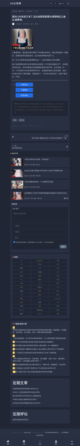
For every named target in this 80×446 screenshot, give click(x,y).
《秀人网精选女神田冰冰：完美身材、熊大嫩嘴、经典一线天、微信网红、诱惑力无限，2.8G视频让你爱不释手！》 (39, 360)
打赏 (15, 126)
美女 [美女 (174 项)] (21, 298)
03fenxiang (27, 432)
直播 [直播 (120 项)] (21, 291)
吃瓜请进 (24, 95)
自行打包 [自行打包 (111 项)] (58, 298)
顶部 (72, 442)
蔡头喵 (21, 120)
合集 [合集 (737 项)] (39, 268)
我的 (56, 442)
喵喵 (14, 120)
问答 (40, 442)
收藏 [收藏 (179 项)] (58, 279)
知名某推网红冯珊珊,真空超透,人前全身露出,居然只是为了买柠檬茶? (39, 349)
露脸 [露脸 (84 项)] (58, 310)
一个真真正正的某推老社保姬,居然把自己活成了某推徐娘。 (36, 353)
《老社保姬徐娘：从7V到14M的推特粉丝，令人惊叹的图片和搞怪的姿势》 (40, 338)
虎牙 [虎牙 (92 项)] (21, 302)
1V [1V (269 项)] (21, 260)
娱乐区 (26, 164)
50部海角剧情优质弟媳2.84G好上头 (25, 389)
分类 (24, 442)
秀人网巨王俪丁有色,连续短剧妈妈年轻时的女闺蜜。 (35, 372)
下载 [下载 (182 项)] (58, 260)
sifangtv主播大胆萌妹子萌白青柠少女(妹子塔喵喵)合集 (43, 171)
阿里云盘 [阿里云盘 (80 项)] (40, 310)
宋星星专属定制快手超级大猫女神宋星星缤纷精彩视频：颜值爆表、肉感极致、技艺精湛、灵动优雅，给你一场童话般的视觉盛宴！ (39, 331)
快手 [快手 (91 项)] (21, 276)
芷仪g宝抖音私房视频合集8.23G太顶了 (27, 403)
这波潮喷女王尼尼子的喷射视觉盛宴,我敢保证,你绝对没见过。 (46, 193)
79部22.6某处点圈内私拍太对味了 (25, 399)
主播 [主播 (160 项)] (21, 264)
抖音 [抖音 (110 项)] (58, 276)
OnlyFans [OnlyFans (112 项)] (40, 260)
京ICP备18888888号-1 (52, 432)
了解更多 (24, 90)
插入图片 (16, 209)
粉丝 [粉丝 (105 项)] (58, 291)
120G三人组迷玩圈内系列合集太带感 (26, 392)
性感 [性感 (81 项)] (39, 276)
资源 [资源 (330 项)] (21, 306)
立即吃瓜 (24, 85)
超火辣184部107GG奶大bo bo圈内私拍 (27, 396)
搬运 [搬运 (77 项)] (39, 279)
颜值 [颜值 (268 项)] (21, 314)
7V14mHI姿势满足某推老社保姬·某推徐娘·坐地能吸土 (34, 342)
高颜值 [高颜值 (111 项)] (40, 314)
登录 (61, 3)
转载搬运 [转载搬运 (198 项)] (21, 310)
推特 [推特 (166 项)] (21, 279)
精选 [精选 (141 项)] (21, 295)
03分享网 (15, 3)
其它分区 (29, 11)
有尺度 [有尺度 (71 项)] (40, 283)
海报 (31, 126)
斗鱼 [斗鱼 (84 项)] (21, 283)
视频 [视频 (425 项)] (58, 302)
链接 (39, 126)
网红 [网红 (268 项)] (58, 295)
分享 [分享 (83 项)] (58, 264)
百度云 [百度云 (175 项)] (40, 287)
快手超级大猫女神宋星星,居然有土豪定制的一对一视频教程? (37, 345)
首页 (22, 11)
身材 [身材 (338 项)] (39, 306)
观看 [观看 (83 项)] (39, 302)
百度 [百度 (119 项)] (21, 287)
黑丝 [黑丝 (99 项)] (58, 314)
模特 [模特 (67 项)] (58, 283)
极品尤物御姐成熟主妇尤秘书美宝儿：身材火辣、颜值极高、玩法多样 (40, 364)
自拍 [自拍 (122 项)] (39, 298)
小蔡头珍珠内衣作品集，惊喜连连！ (37, 159)
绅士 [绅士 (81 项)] (39, 295)
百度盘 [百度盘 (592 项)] (58, 287)
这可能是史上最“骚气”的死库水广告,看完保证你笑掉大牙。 (36, 368)
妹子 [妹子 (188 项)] (21, 272)
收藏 (23, 126)
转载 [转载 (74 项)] (58, 306)
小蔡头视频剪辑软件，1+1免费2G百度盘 (38, 182)
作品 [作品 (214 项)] (39, 264)
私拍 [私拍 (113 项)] (39, 291)
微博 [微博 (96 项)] (58, 272)
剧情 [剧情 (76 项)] (21, 268)
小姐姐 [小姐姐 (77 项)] (40, 272)
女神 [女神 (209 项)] (58, 268)
